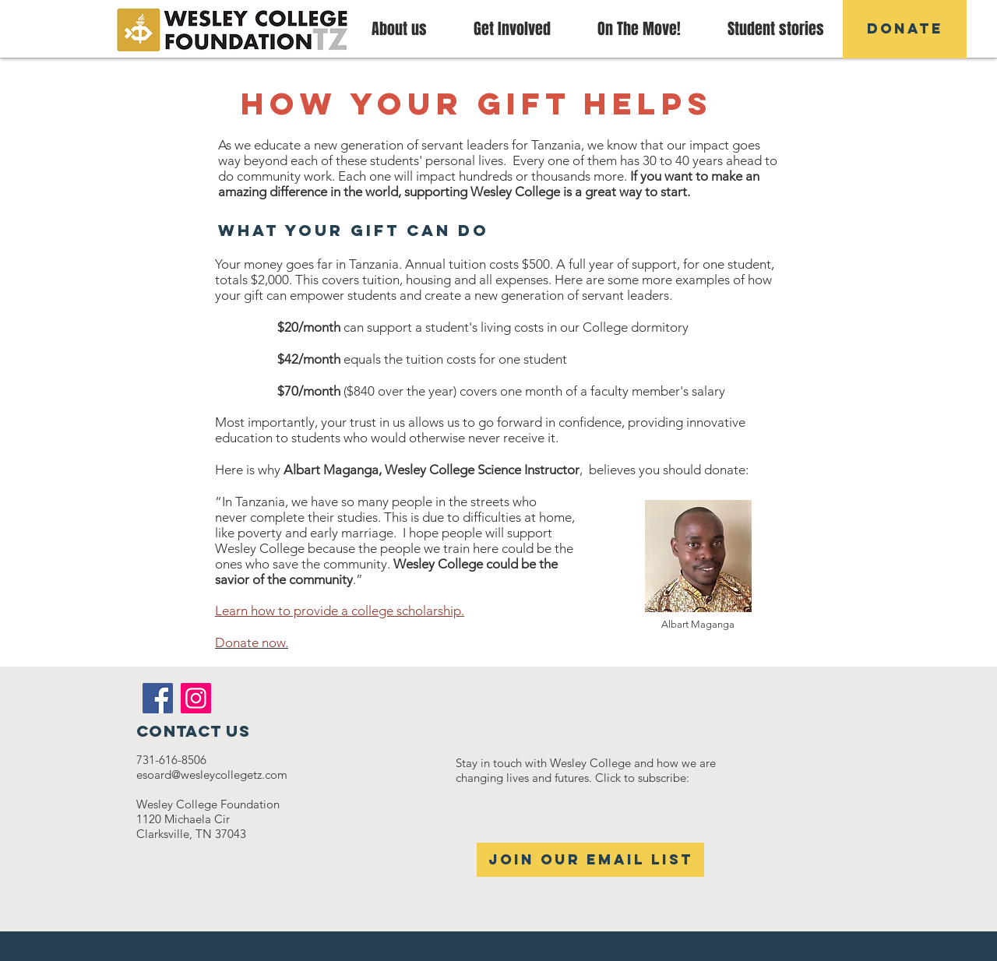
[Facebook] (158, 698)
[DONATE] (905, 29)
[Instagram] (196, 698)
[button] (639, 28)
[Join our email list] (590, 860)
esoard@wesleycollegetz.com (211, 774)
